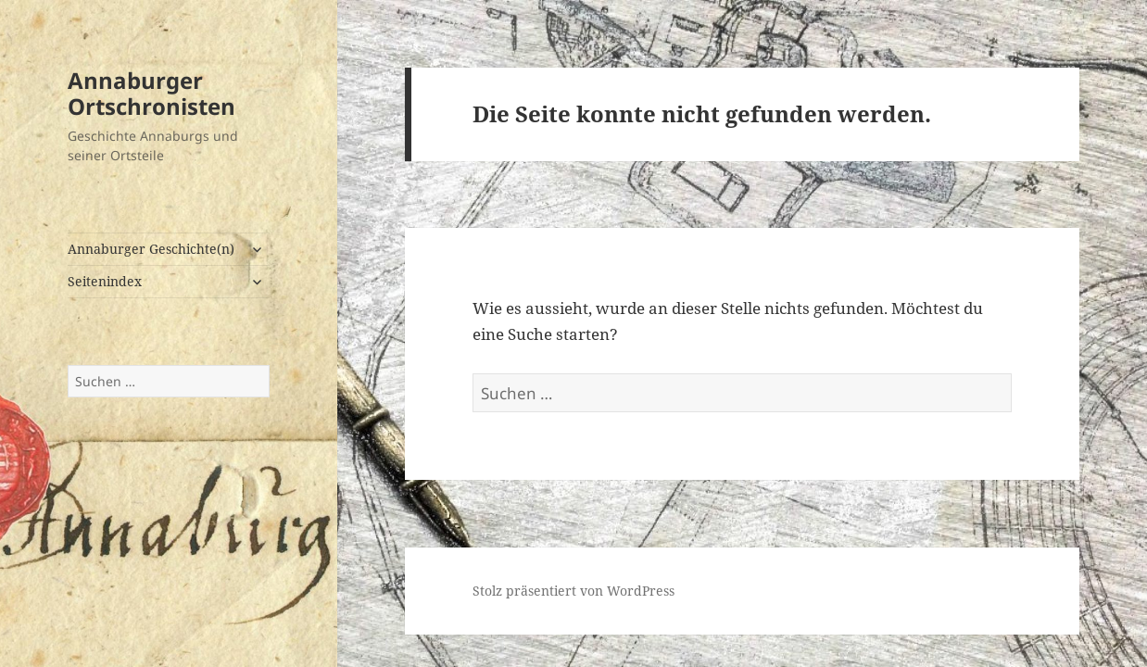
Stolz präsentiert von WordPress (573, 590)
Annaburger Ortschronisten (151, 93)
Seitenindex (105, 281)
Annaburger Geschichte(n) (151, 249)
